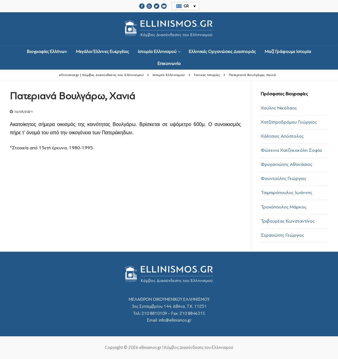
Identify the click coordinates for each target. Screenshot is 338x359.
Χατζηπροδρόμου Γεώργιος (289, 122)
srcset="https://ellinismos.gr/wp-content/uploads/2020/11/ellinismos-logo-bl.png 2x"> (169, 29)
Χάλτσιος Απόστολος (282, 136)
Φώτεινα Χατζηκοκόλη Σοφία (291, 150)
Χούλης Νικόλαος (279, 108)
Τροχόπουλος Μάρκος (283, 207)
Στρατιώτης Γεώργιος (282, 235)
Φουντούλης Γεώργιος (283, 178)
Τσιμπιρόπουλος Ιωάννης (286, 192)
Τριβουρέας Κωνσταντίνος (288, 221)
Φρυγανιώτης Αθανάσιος (286, 164)
